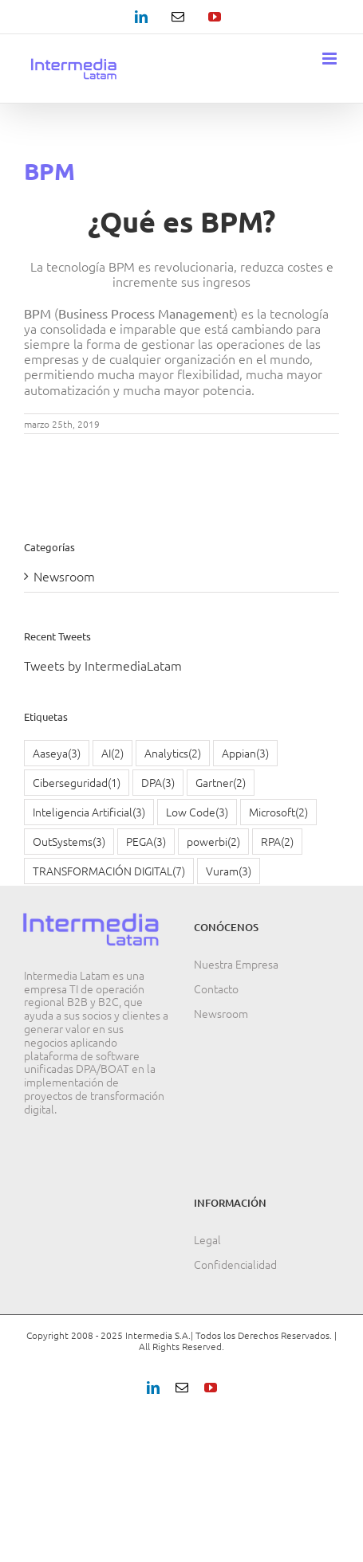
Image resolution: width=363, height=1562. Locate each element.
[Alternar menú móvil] (330, 58)
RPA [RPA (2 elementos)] (277, 841)
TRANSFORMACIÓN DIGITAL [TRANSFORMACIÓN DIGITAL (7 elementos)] (109, 871)
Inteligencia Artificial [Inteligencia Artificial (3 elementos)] (89, 812)
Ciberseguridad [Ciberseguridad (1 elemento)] (76, 782)
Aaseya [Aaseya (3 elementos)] (57, 753)
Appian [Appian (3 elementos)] (245, 753)
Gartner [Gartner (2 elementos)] (220, 782)
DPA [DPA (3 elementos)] (158, 782)
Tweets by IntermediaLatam (103, 665)
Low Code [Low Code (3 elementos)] (197, 812)
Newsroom (64, 576)
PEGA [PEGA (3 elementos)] (146, 841)
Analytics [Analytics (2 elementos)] (172, 753)
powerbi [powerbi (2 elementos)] (213, 841)
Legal (207, 1239)
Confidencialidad (235, 1264)
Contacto (216, 988)
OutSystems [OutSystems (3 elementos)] (69, 841)
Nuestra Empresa (236, 964)
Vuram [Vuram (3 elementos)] (228, 871)
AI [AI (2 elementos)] (112, 753)
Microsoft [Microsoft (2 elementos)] (278, 812)
